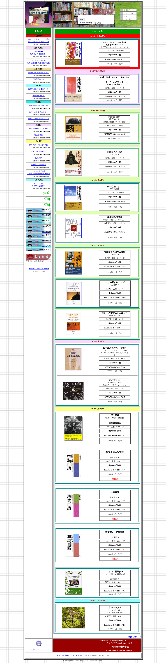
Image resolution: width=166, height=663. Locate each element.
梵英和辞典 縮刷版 (40, 128)
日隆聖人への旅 (39, 79)
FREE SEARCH (83, 656)
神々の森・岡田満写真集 (38, 145)
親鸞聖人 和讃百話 (38, 165)
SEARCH (74, 656)
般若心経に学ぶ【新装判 (37, 89)
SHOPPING (66, 656)
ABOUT (58, 656)
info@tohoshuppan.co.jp (38, 650)
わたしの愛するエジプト (38, 112)
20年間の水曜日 (39, 96)
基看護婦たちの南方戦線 (38, 105)
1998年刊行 (46, 246)
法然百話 (38, 158)
